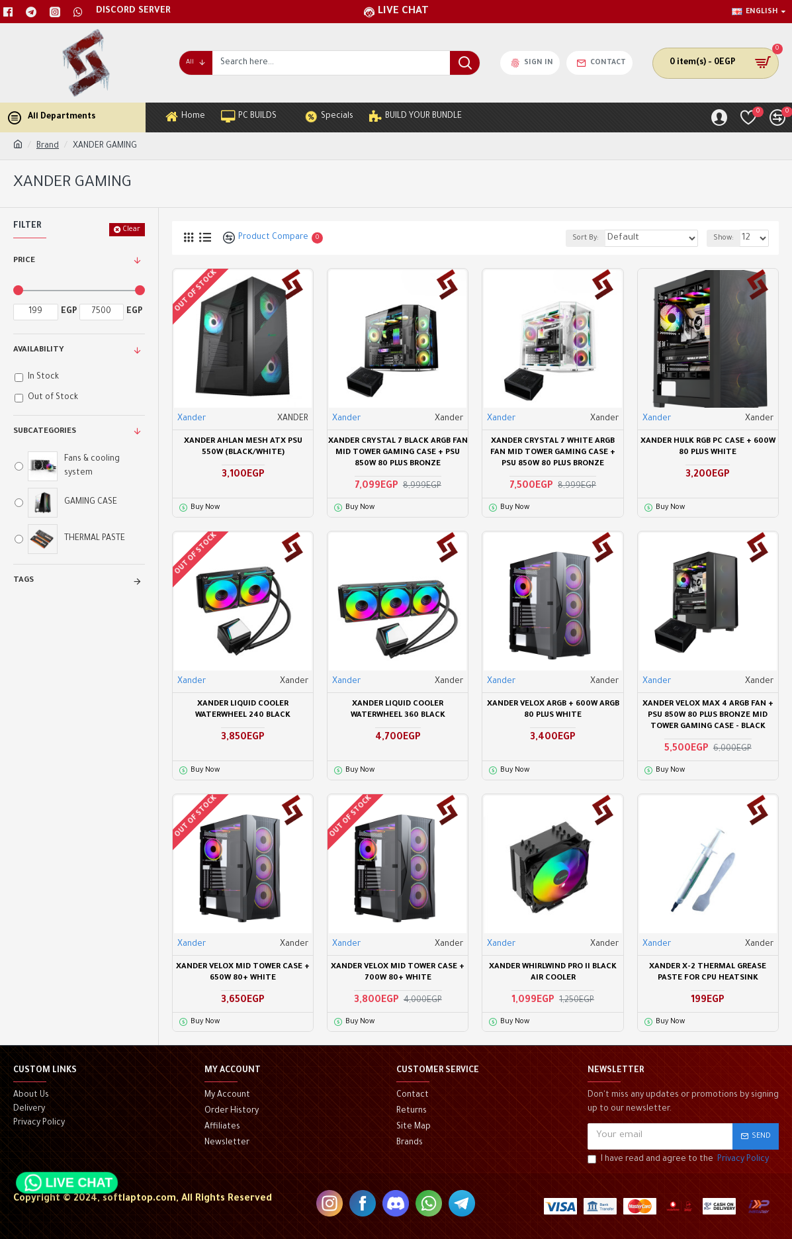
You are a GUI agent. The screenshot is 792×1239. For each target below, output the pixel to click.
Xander (191, 419)
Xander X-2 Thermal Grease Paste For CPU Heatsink (707, 973)
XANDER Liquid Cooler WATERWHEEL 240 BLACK (242, 710)
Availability (38, 350)
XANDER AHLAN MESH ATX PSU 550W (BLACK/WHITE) (243, 447)
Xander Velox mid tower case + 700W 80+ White (397, 973)
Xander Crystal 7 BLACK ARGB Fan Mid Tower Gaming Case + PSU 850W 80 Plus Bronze (398, 453)
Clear (131, 230)
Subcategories (44, 432)
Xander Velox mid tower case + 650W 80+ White (243, 973)
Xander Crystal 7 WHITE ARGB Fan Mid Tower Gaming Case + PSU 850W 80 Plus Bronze (552, 453)
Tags (23, 580)
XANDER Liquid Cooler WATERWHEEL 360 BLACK (398, 710)
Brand (47, 146)
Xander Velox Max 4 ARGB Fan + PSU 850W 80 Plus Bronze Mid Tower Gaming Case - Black (707, 715)
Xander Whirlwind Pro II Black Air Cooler (553, 973)
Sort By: (607, 238)
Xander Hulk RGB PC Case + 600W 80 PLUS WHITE (707, 447)
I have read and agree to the (679, 1160)
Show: (727, 238)
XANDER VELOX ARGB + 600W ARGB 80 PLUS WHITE (553, 710)
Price (24, 261)
